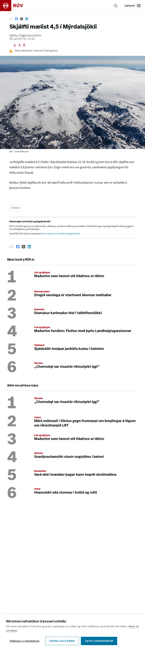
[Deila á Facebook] (16, 18)
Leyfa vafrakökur (99, 640)
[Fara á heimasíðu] (15, 5)
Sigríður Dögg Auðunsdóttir (25, 35)
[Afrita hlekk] (11, 18)
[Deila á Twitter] (21, 18)
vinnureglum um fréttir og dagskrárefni (61, 233)
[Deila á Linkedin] (26, 18)
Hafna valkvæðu (62, 640)
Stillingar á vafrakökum (24, 640)
